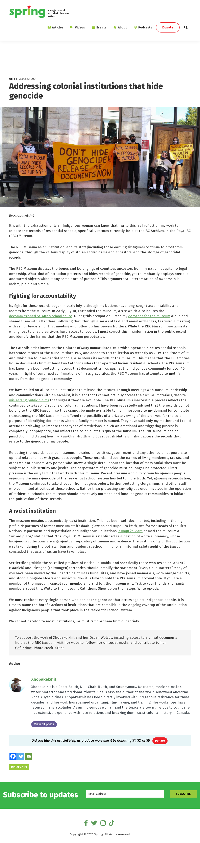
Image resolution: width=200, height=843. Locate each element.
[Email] (28, 756)
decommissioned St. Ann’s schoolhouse (40, 316)
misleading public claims (29, 400)
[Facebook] (13, 756)
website (77, 643)
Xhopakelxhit (43, 679)
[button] (186, 29)
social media (118, 643)
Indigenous (19, 767)
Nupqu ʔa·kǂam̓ (130, 531)
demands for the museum (149, 316)
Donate (160, 741)
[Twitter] (20, 756)
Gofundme (23, 648)
